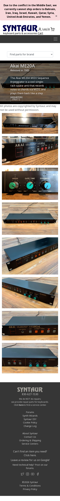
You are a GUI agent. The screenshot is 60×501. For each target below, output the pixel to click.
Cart (40, 33)
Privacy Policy (30, 489)
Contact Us (30, 436)
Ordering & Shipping (30, 440)
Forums (30, 412)
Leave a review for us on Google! (30, 460)
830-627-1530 (30, 394)
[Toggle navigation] (55, 39)
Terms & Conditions (30, 485)
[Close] (56, 16)
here (21, 404)
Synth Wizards (30, 415)
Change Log (30, 426)
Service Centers (30, 443)
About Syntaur (30, 433)
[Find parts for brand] (30, 54)
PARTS (16, 99)
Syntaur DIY (30, 419)
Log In (46, 29)
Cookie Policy (30, 422)
